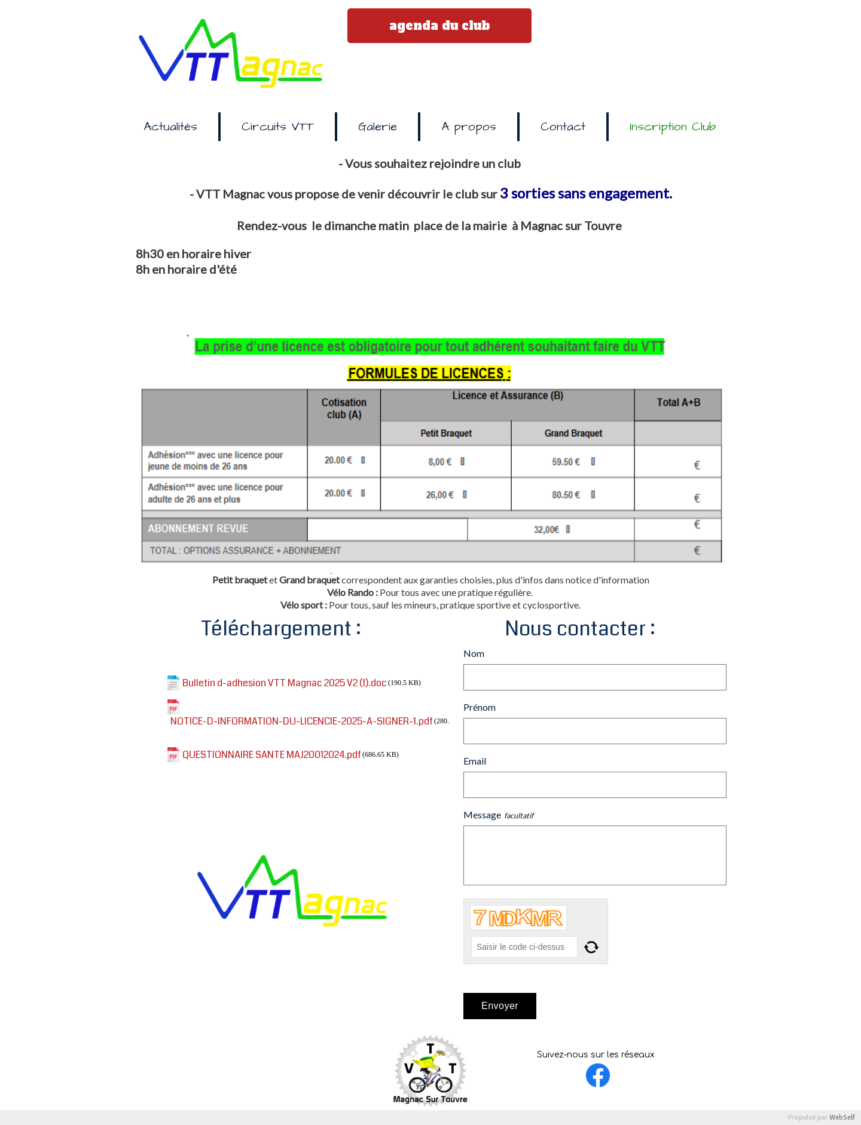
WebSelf (842, 1117)
